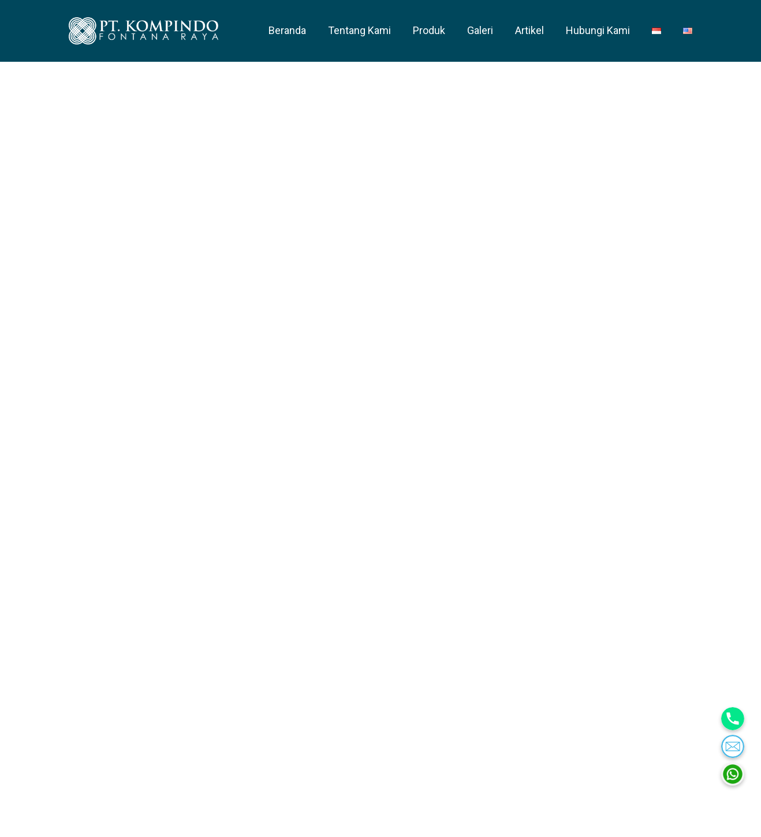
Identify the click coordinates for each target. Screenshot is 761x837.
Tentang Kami (359, 30)
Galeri (480, 30)
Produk (429, 30)
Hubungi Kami (598, 30)
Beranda (287, 30)
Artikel (529, 30)
